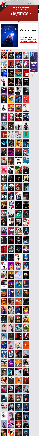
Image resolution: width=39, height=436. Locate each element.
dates (7, 50)
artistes (10, 50)
